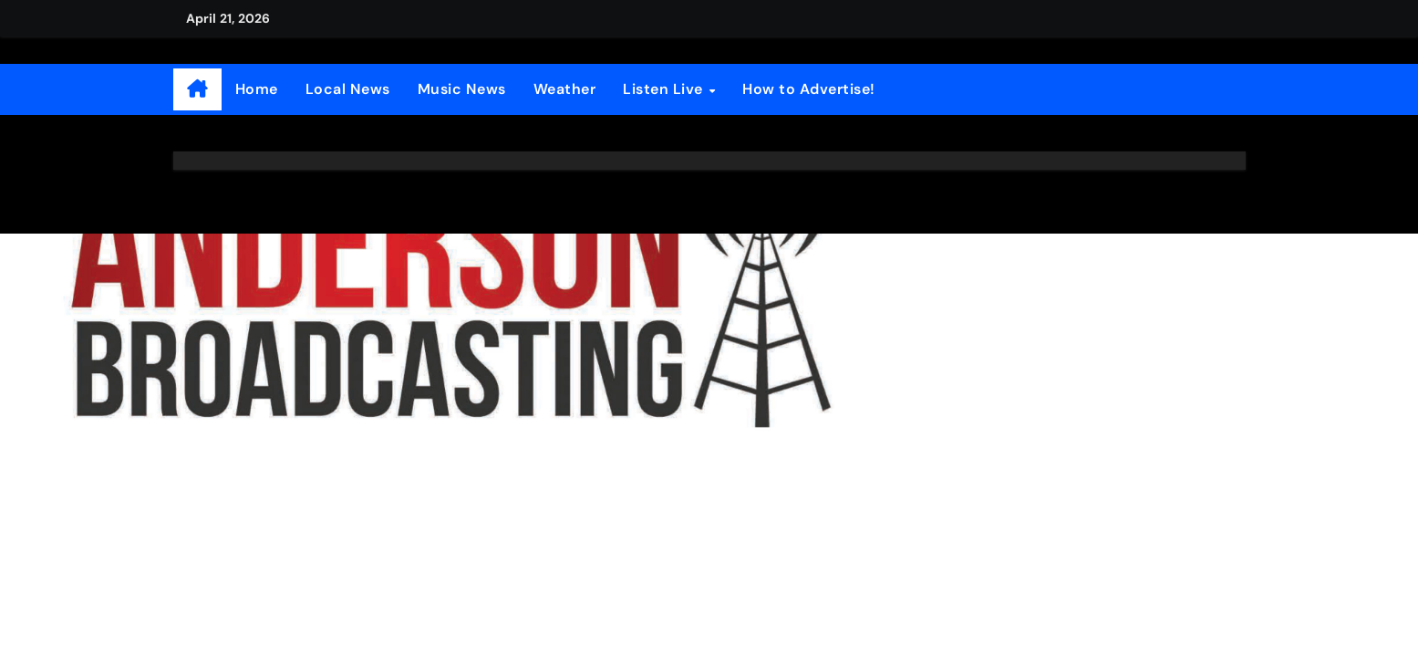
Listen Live (665, 89)
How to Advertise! (808, 89)
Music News (462, 89)
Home (256, 89)
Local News (347, 89)
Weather (564, 89)
